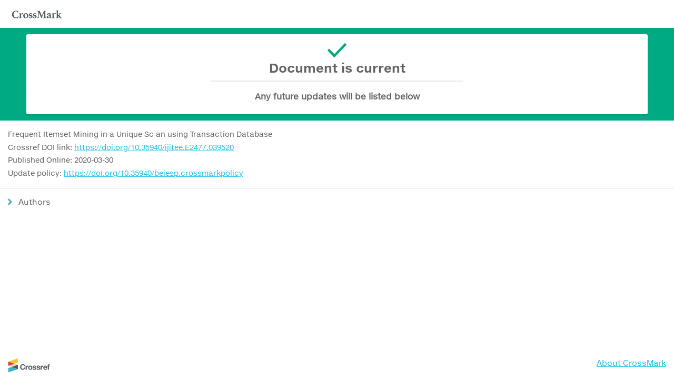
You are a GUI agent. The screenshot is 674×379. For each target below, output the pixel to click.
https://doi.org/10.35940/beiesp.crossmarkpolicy (153, 172)
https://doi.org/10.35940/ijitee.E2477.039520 (154, 147)
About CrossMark (631, 362)
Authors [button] (34, 201)
